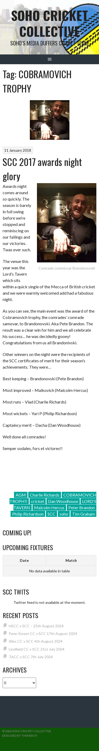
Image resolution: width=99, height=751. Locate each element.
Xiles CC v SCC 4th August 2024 (36, 641)
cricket (37, 501)
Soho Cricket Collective (49, 23)
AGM (21, 494)
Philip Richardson (28, 513)
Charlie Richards (44, 494)
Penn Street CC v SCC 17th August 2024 (43, 633)
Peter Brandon (81, 507)
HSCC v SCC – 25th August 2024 (36, 626)
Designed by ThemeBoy (19, 735)
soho (63, 513)
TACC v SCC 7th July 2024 (31, 657)
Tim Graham (83, 513)
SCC (51, 513)
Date (24, 560)
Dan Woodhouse (63, 501)
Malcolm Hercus (49, 507)
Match (71, 560)
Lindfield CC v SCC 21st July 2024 (36, 649)
